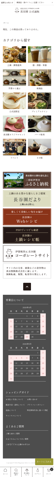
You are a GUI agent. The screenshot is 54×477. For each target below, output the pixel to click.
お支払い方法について (14, 399)
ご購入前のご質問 (13, 433)
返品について (11, 410)
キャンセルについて (13, 415)
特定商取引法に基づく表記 (37, 410)
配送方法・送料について (15, 404)
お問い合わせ (32, 399)
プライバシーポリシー (35, 404)
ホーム (6, 22)
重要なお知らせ (7, 2)
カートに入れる (44, 461)
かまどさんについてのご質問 (17, 439)
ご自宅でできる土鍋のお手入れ (18, 444)
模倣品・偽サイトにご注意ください (30, 2)
